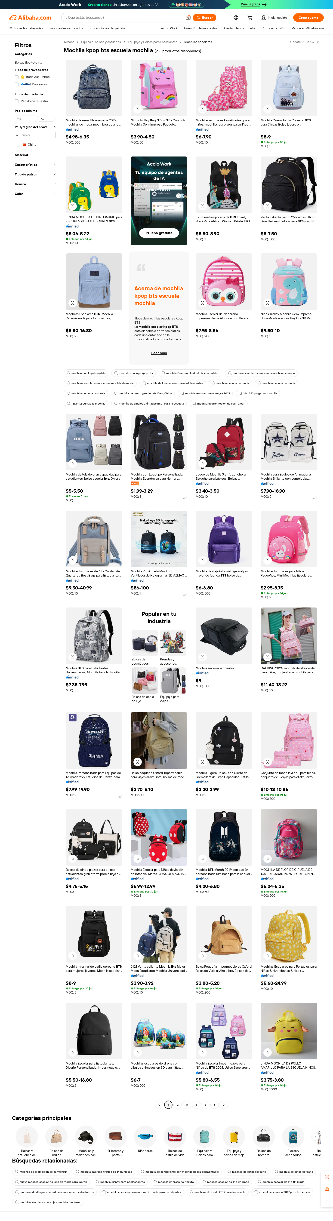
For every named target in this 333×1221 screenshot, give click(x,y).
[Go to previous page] (159, 1105)
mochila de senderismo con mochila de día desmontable (180, 1172)
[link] (327, 1177)
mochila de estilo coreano (247, 1172)
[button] (188, 17)
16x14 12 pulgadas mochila (258, 393)
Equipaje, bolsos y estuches (101, 42)
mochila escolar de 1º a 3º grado (226, 1182)
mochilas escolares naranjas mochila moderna (47, 1202)
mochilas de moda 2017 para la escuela (218, 1192)
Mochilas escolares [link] (198, 42)
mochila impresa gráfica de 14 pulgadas (104, 1172)
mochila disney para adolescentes (120, 1182)
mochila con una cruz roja (86, 393)
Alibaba (69, 42)
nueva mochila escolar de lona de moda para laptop (51, 1182)
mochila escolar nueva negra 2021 (205, 393)
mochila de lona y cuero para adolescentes (172, 383)
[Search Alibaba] (124, 17)
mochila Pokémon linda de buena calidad (190, 373)
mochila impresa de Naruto (174, 1182)
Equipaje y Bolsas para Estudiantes (152, 42)
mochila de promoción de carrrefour (219, 403)
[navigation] (35, 574)
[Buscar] (204, 17)
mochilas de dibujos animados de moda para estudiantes (54, 1192)
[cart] (250, 18)
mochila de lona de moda (230, 383)
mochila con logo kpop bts (86, 373)
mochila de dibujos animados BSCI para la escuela (149, 403)
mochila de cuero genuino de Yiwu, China (143, 393)
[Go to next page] (224, 1105)
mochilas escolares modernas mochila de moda (261, 373)
